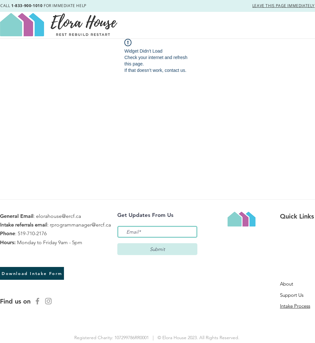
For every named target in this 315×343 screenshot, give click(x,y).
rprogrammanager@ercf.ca (80, 225)
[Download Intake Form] (32, 273)
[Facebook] (37, 301)
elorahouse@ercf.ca (58, 216)
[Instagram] (48, 301)
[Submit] (157, 249)
